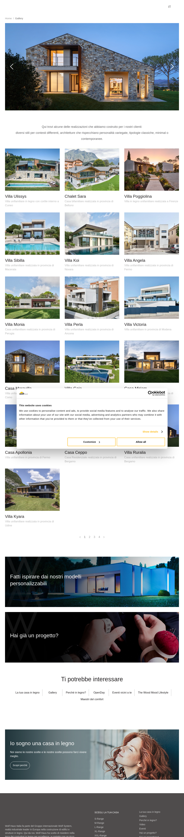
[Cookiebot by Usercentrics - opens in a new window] (150, 393)
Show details (150, 431)
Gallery (143, 816)
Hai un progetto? (148, 832)
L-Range (99, 827)
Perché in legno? (76, 692)
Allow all (141, 441)
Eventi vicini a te (122, 692)
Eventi (142, 828)
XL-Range (100, 831)
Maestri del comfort (92, 699)
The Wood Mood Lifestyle (153, 692)
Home (8, 18)
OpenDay (99, 692)
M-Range (99, 823)
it (169, 7)
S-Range (99, 818)
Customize (91, 441)
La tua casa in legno (27, 692)
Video (142, 824)
